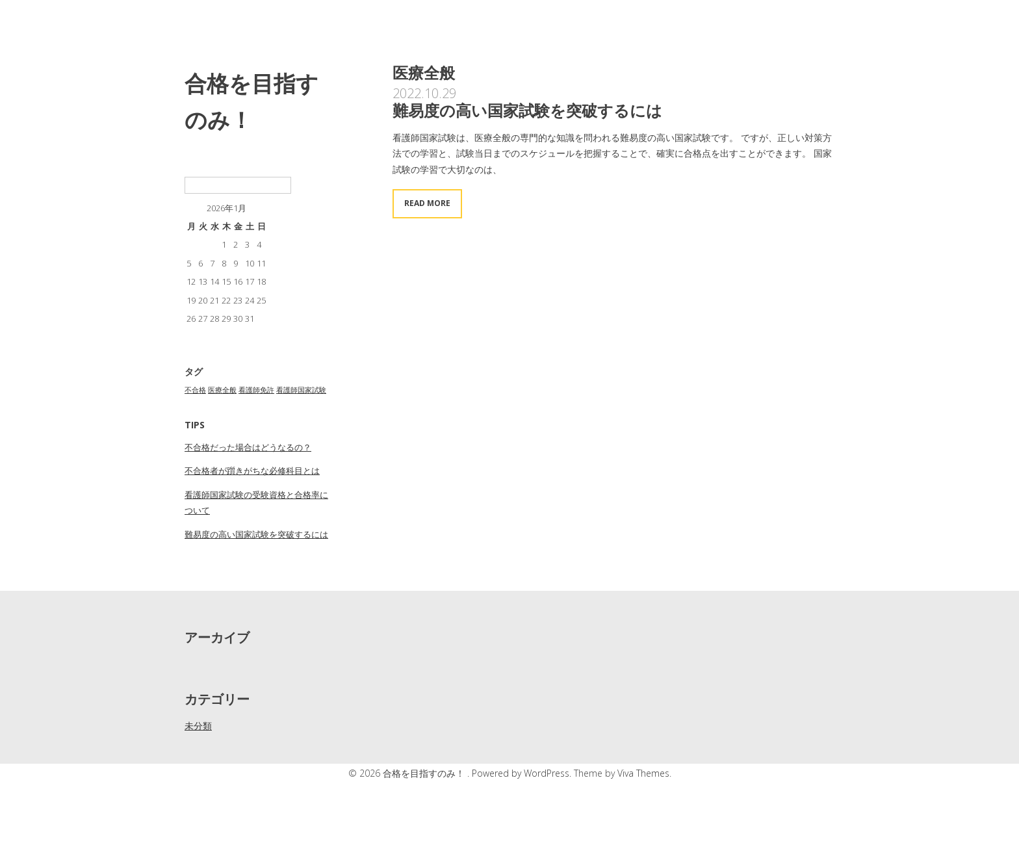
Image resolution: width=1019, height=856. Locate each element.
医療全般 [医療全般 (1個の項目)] (222, 390)
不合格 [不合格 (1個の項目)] (195, 390)
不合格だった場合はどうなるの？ (248, 447)
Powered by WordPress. (523, 773)
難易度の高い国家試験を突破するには (256, 534)
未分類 (198, 726)
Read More (427, 203)
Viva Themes (643, 773)
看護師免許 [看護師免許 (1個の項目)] (256, 390)
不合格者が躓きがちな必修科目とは (252, 470)
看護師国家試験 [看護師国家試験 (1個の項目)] (301, 390)
